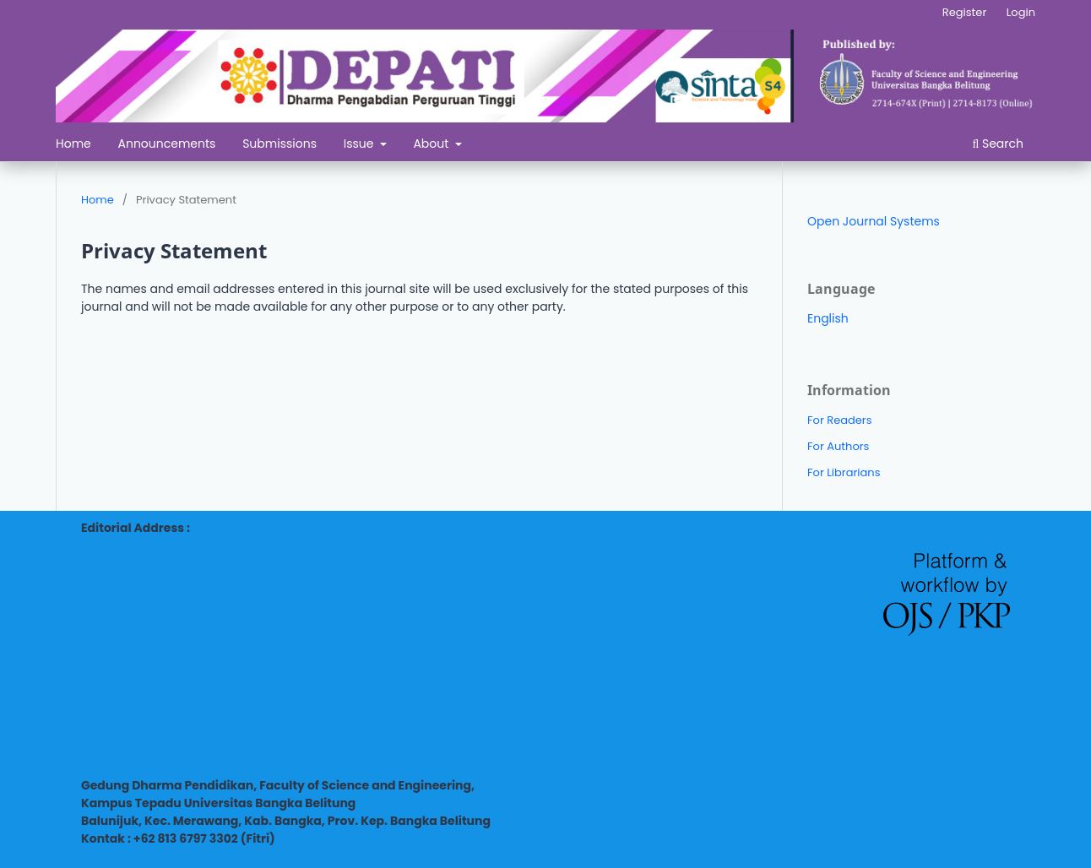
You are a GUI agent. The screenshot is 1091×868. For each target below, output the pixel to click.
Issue (360, 143)
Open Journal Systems (873, 221)
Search (997, 143)
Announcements (167, 143)
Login (1021, 12)
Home (73, 143)
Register (964, 12)
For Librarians (843, 472)
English (828, 318)
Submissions (279, 143)
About (432, 143)
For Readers (839, 420)
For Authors (838, 446)
